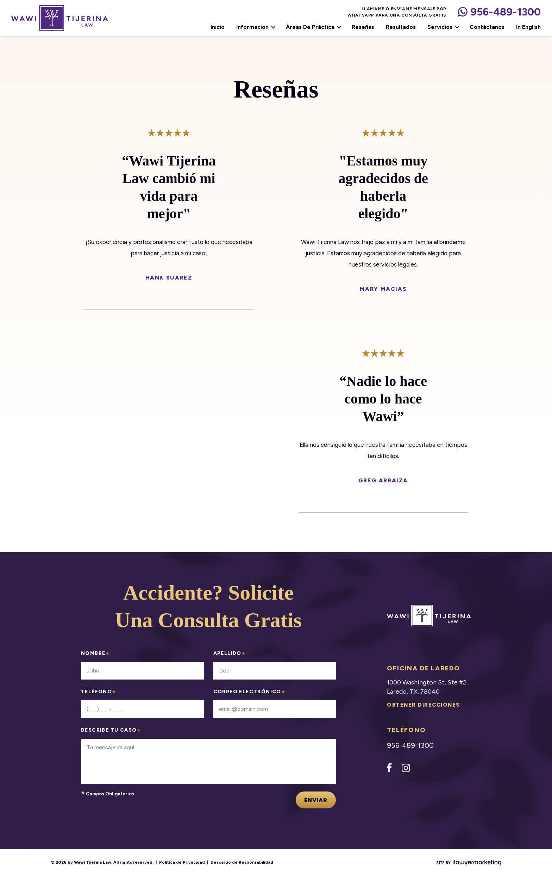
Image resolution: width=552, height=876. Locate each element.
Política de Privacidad (182, 862)
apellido (229, 655)
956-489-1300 (505, 12)
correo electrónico (249, 693)
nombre (95, 655)
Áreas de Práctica (310, 27)
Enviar (315, 800)
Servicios (439, 27)
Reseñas (363, 27)
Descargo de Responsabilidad (242, 862)
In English (528, 27)
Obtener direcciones (423, 705)
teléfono (99, 693)
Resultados (401, 27)
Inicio (218, 27)
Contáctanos (487, 27)
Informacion (252, 27)
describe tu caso (111, 731)
